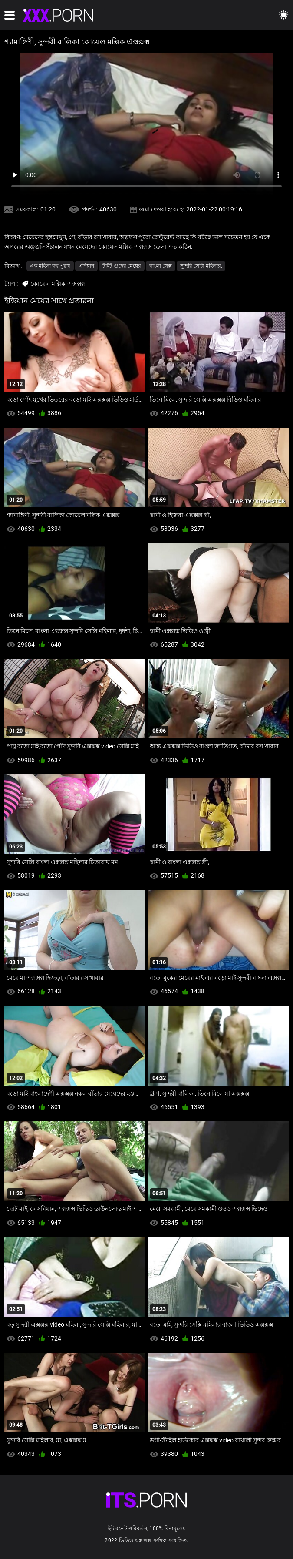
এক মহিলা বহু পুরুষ (50, 266)
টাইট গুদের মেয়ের (121, 266)
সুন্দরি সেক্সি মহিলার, (201, 266)
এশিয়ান (86, 266)
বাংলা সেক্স (160, 266)
